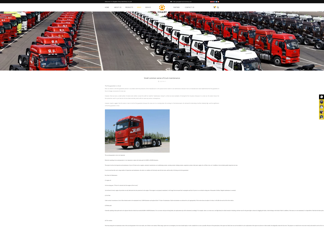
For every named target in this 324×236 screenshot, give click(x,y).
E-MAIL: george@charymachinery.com (182, 1)
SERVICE (148, 7)
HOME (107, 7)
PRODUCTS (129, 7)
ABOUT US (117, 7)
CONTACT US (189, 7)
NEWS (139, 7)
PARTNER (176, 7)
